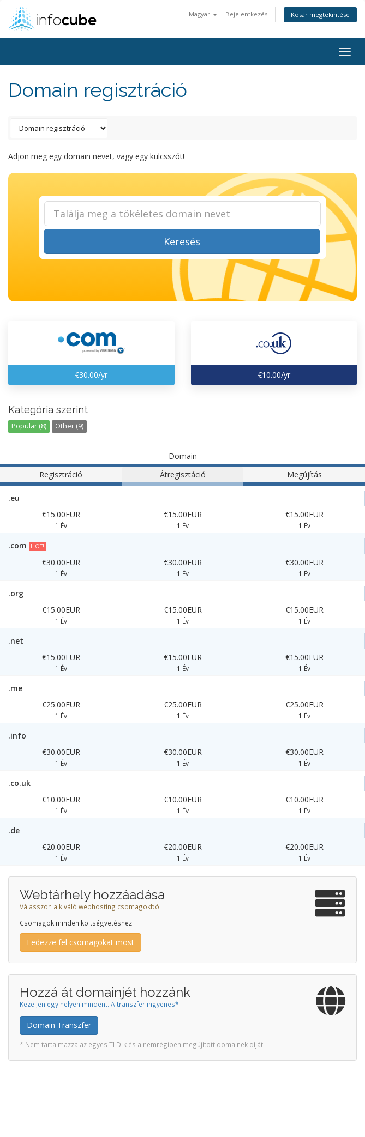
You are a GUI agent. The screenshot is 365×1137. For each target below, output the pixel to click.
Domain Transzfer (59, 1025)
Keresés (182, 241)
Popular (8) (28, 426)
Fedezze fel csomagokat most (80, 942)
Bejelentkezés (246, 14)
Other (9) (69, 426)
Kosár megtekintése (320, 14)
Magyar (203, 14)
